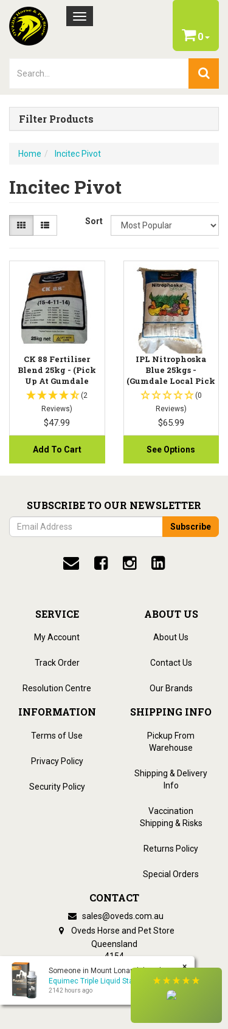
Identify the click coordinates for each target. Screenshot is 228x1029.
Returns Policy (170, 848)
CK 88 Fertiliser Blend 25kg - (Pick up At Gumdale (57, 370)
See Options (171, 449)
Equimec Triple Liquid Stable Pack (105, 981)
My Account (57, 637)
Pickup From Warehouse (171, 742)
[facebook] (101, 563)
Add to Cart (57, 449)
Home (29, 154)
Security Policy (57, 786)
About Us (170, 637)
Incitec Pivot (78, 154)
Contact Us (171, 663)
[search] (203, 73)
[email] (71, 563)
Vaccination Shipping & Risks (171, 817)
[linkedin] (158, 563)
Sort (93, 221)
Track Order (57, 663)
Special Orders (171, 874)
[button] (176, 995)
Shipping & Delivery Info (170, 779)
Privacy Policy (57, 761)
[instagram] (129, 563)
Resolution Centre (56, 688)
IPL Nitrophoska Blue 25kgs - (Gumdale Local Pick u (170, 376)
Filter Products (56, 119)
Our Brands (171, 688)
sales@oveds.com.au (114, 916)
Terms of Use (57, 735)
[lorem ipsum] (99, 73)
